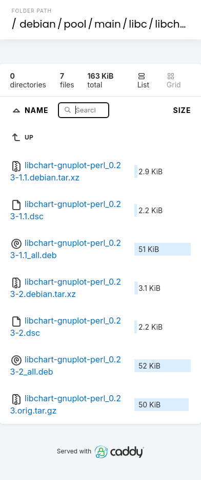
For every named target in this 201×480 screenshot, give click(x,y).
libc (138, 24)
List (143, 80)
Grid (174, 80)
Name (38, 109)
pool (75, 24)
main (107, 24)
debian (37, 24)
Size (182, 110)
